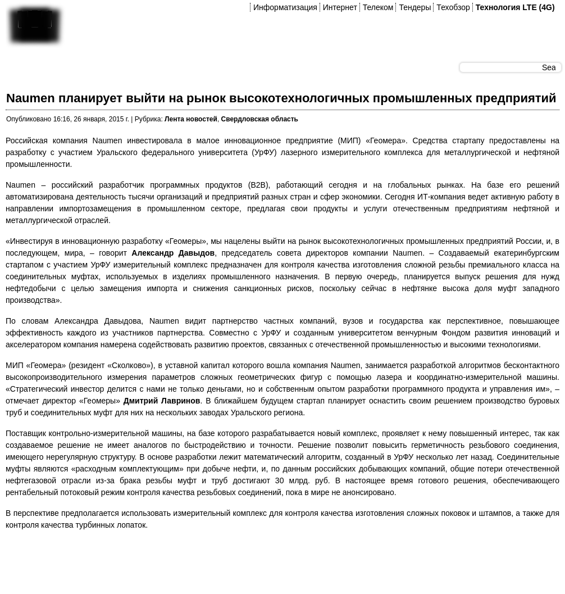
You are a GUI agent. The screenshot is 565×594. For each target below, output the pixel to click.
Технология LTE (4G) (515, 7)
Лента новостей (191, 119)
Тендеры (415, 7)
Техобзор (453, 7)
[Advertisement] (210, 565)
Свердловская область (259, 119)
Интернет (340, 7)
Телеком (378, 7)
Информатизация (285, 7)
